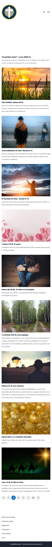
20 (33, 498)
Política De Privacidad (8, 517)
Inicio (3, 537)
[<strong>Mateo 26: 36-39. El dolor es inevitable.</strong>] (26, 276)
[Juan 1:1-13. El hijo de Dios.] (26, 470)
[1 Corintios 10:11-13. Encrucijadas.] (26, 324)
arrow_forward (38, 498)
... (28, 498)
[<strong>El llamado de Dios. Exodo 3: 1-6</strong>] (26, 185)
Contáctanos (5, 529)
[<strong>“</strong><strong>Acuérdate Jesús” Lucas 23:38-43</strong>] (26, 59)
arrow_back (4, 498)
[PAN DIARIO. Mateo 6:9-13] (26, 90)
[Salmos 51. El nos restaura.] (26, 375)
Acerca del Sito (6, 533)
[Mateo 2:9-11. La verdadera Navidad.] (26, 423)
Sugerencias (5, 525)
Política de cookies (7, 521)
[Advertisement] (26, 36)
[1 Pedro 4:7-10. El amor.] (26, 230)
